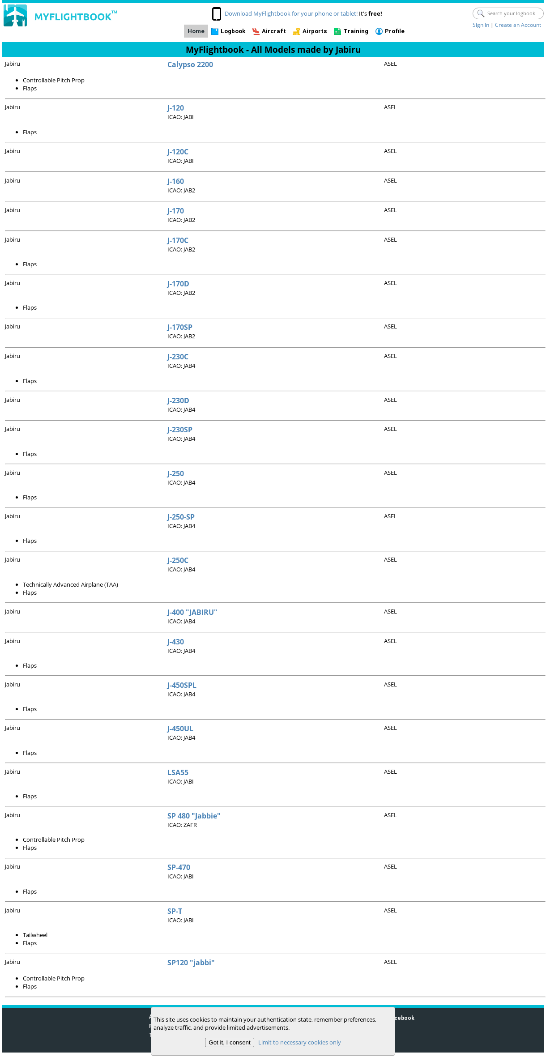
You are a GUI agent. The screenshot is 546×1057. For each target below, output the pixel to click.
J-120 (175, 108)
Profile (395, 31)
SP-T (174, 911)
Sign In (481, 25)
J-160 (175, 181)
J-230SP (179, 430)
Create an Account (518, 25)
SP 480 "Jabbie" (194, 816)
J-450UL (180, 728)
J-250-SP (181, 517)
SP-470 (178, 867)
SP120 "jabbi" (191, 962)
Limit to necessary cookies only (299, 1042)
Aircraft (274, 31)
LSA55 (177, 772)
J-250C (177, 560)
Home (196, 31)
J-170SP (179, 327)
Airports (315, 31)
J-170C (177, 240)
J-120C (177, 152)
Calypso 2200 (190, 64)
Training (355, 31)
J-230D (178, 400)
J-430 (175, 642)
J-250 (175, 473)
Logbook (233, 31)
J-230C (177, 357)
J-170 (175, 211)
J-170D (178, 284)
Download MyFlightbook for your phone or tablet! (291, 13)
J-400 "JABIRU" (192, 612)
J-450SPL (181, 685)
